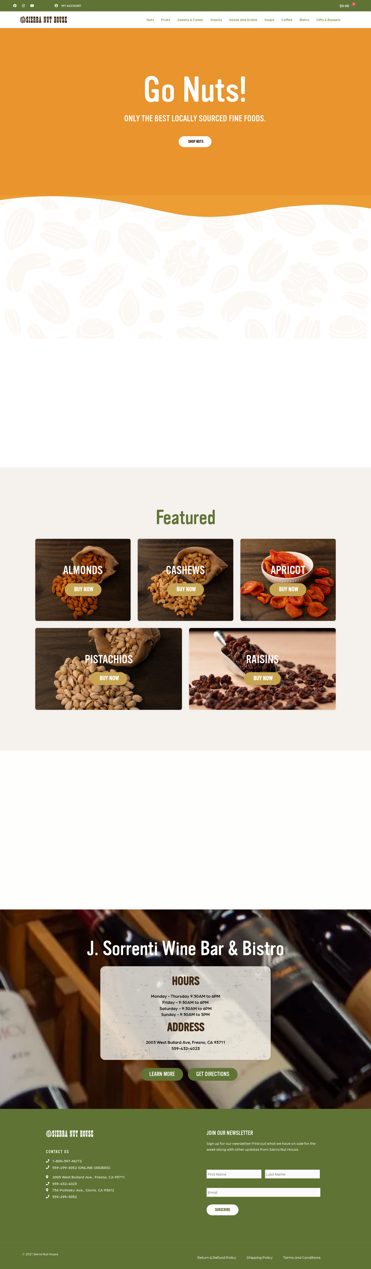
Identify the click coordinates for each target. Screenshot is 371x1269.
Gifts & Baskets (328, 20)
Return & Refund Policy (216, 1257)
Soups (269, 20)
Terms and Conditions (302, 1257)
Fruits (165, 20)
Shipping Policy (260, 1257)
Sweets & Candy (190, 20)
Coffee (286, 20)
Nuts (150, 20)
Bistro (304, 20)
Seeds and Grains (243, 20)
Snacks (216, 20)
